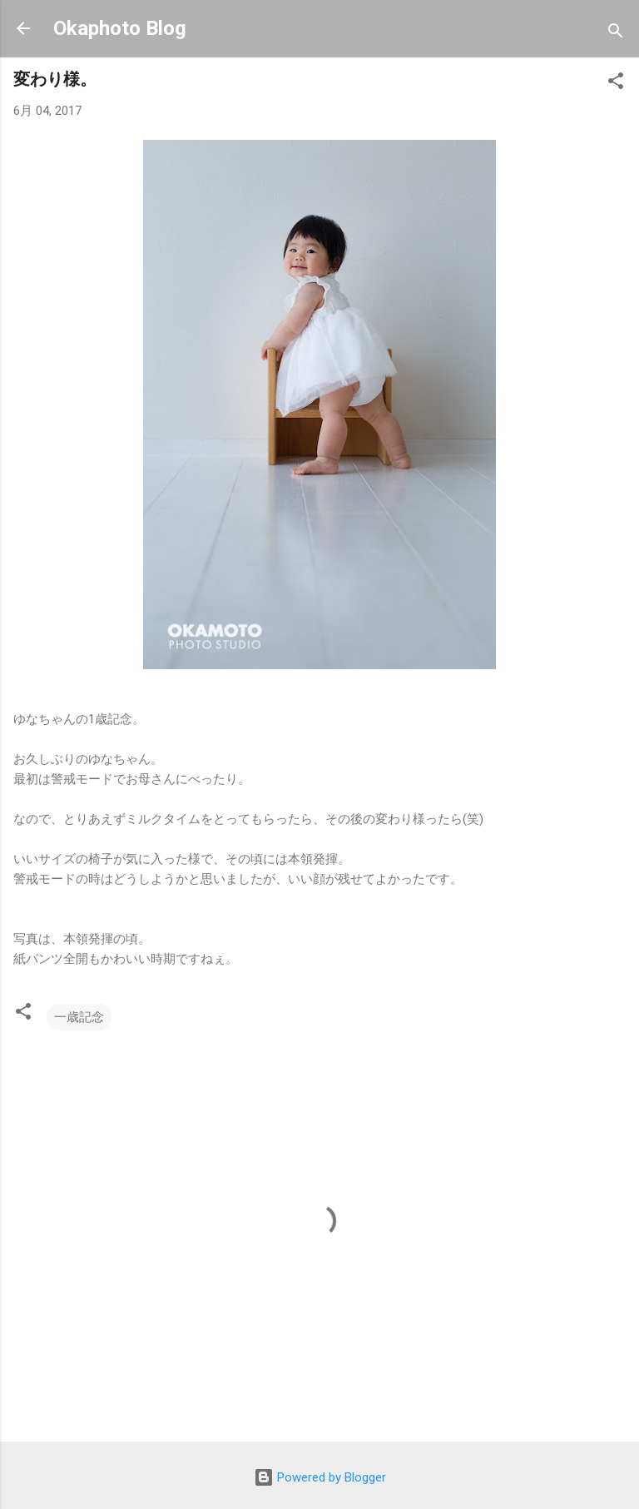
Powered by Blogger (320, 1477)
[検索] (616, 33)
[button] (616, 84)
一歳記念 (79, 1017)
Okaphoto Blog (119, 28)
